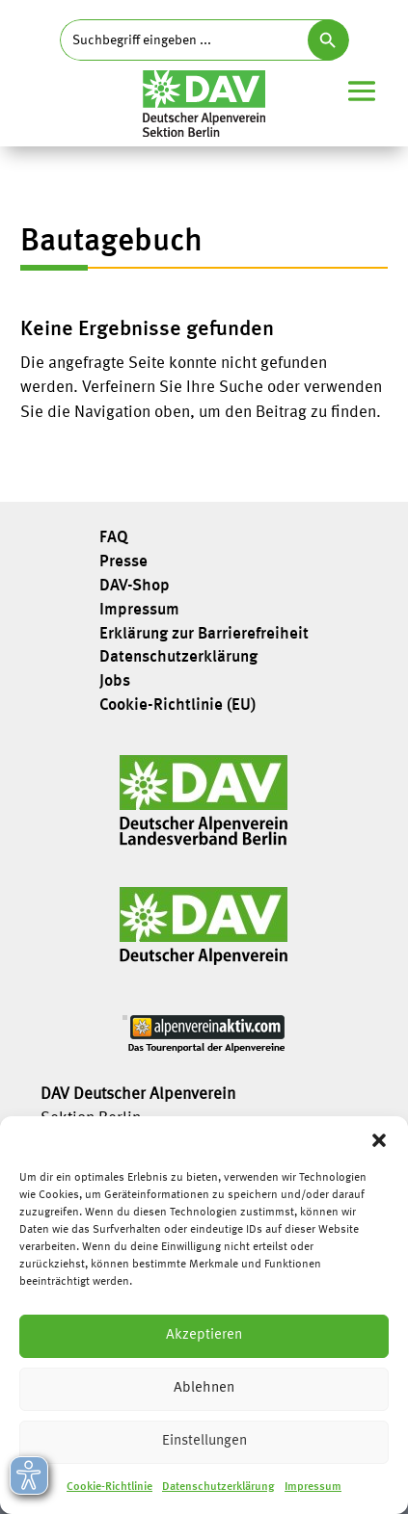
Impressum (313, 1487)
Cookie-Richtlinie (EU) (177, 706)
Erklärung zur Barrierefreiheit (204, 634)
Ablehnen (204, 1388)
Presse (123, 562)
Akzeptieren (204, 1335)
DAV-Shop (134, 586)
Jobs (114, 682)
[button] (379, 1140)
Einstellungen (204, 1441)
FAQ (113, 538)
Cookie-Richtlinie (109, 1487)
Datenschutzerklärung (218, 1487)
